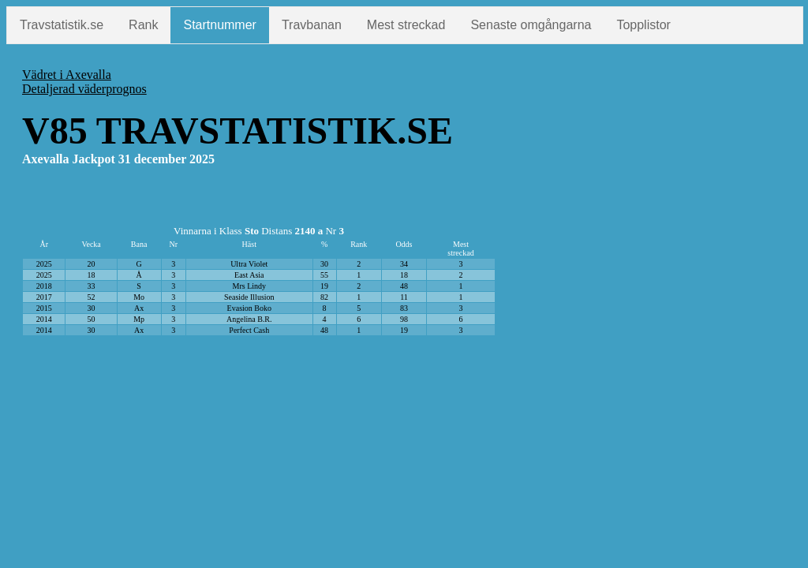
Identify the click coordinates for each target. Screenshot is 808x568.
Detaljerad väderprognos (84, 88)
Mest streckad (406, 25)
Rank (143, 25)
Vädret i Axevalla (66, 74)
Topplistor (643, 25)
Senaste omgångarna (530, 25)
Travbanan (312, 25)
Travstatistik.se (61, 25)
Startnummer (219, 25)
